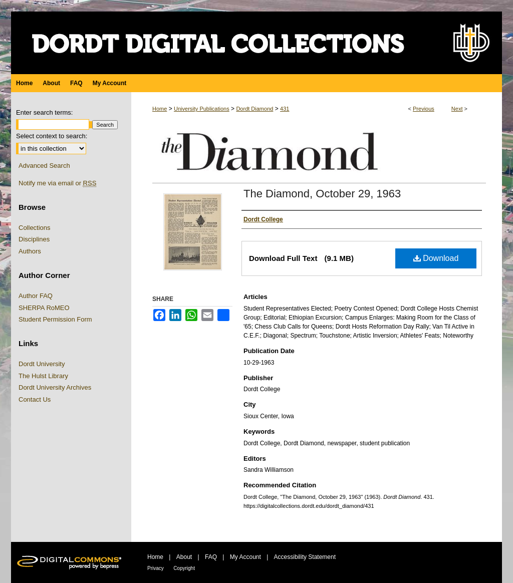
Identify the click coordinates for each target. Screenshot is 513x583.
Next (457, 109)
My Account (245, 556)
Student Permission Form (55, 319)
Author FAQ (36, 296)
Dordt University (42, 364)
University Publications (201, 109)
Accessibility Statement (305, 556)
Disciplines (34, 239)
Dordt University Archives (55, 387)
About (184, 556)
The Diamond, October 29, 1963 (322, 193)
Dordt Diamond (254, 109)
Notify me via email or (57, 183)
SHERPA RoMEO (44, 308)
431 (284, 109)
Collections (35, 227)
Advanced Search (44, 165)
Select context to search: (51, 136)
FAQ (211, 556)
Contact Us (35, 399)
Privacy (155, 568)
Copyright (184, 568)
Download (436, 258)
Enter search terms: (44, 112)
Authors (30, 251)
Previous (423, 109)
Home (159, 109)
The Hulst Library (43, 376)
